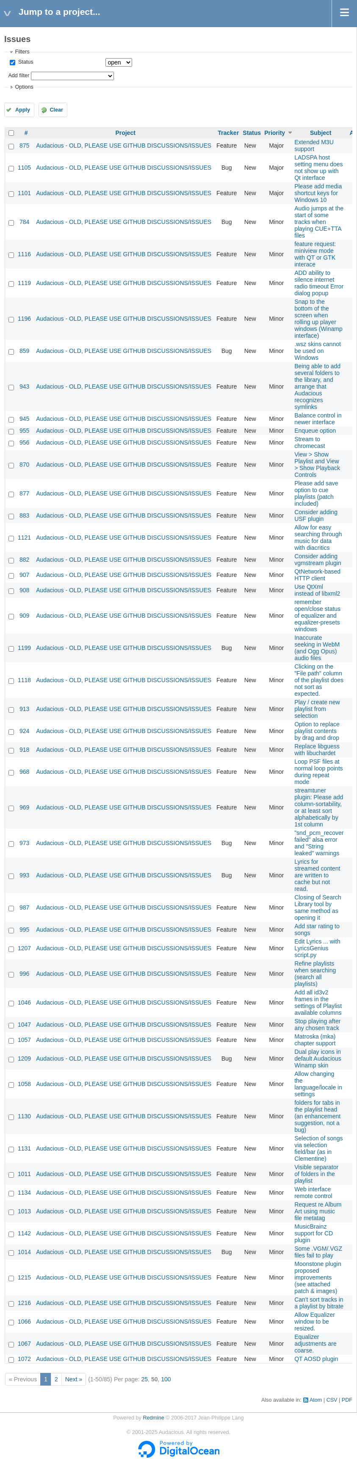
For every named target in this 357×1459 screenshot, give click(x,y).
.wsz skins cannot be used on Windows (317, 351)
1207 (24, 948)
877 (24, 493)
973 (24, 843)
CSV (332, 1400)
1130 (24, 1116)
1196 (24, 318)
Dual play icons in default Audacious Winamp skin (317, 1058)
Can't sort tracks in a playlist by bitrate (318, 1303)
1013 (24, 1211)
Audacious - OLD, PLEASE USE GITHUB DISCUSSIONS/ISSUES (123, 145)
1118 (24, 680)
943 (24, 386)
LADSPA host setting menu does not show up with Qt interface (318, 167)
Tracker (228, 132)
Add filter (18, 75)
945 (24, 418)
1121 (24, 537)
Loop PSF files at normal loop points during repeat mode (318, 771)
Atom (316, 1400)
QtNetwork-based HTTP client (317, 575)
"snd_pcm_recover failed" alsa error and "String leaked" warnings (318, 843)
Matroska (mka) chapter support (314, 1040)
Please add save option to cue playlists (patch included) (316, 493)
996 (24, 973)
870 (24, 464)
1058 (24, 1084)
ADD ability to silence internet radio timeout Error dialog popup (318, 283)
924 (24, 731)
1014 (24, 1252)
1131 (24, 1148)
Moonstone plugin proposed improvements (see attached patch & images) (317, 1277)
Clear (56, 110)
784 (24, 221)
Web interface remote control (313, 1192)
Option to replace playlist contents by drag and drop (317, 731)
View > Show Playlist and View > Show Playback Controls (317, 464)
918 (24, 749)
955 (24, 430)
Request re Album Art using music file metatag (317, 1211)
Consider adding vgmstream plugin (317, 559)
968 (24, 771)
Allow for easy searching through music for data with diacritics (318, 537)
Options (24, 87)
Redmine (153, 1418)
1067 (24, 1343)
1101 (24, 193)
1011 (24, 1174)
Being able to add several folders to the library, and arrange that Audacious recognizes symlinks (317, 386)
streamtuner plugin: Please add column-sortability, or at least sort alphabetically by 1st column (318, 807)
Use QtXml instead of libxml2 (317, 590)
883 (24, 515)
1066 (24, 1321)
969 (24, 807)
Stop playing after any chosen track (317, 1024)
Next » (73, 1379)
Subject (321, 132)
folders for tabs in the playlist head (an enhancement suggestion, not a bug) (317, 1116)
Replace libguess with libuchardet (317, 749)
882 (24, 559)
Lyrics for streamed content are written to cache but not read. (317, 875)
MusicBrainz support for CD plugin (313, 1233)
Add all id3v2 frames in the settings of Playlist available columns (318, 1002)
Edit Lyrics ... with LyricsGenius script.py (317, 948)
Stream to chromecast (309, 442)
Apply (22, 110)
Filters (22, 52)
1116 (24, 254)
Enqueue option (315, 430)
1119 (24, 283)
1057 (24, 1039)
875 (24, 145)
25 (144, 1379)
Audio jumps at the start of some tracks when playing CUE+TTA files (318, 222)
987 (24, 907)
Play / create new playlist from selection (317, 709)
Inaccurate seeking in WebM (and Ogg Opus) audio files (317, 647)
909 (24, 615)
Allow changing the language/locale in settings (318, 1084)
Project (125, 132)
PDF (347, 1400)
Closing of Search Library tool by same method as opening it (317, 907)
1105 (24, 167)
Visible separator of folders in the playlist (316, 1174)
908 (24, 590)
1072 (24, 1358)
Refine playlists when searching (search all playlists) (315, 973)
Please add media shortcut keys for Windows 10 (318, 193)
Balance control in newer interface (317, 419)
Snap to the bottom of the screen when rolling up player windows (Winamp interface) (318, 318)
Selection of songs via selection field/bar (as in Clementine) (318, 1148)
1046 (24, 1002)
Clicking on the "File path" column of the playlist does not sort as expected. (318, 680)
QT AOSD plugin (316, 1358)
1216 (24, 1302)
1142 (24, 1233)
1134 (24, 1192)
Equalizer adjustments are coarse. (315, 1343)
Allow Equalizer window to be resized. (314, 1321)
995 (24, 929)
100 (166, 1379)
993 (24, 875)
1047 (24, 1024)
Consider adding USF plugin (316, 515)
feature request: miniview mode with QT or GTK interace (315, 254)
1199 (24, 647)
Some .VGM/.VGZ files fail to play (318, 1252)
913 (24, 709)
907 (24, 574)
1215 (24, 1277)
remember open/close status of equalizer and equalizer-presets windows (317, 616)
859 (24, 350)
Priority (274, 132)
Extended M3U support (314, 145)
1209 (24, 1058)
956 (24, 442)
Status (25, 62)
